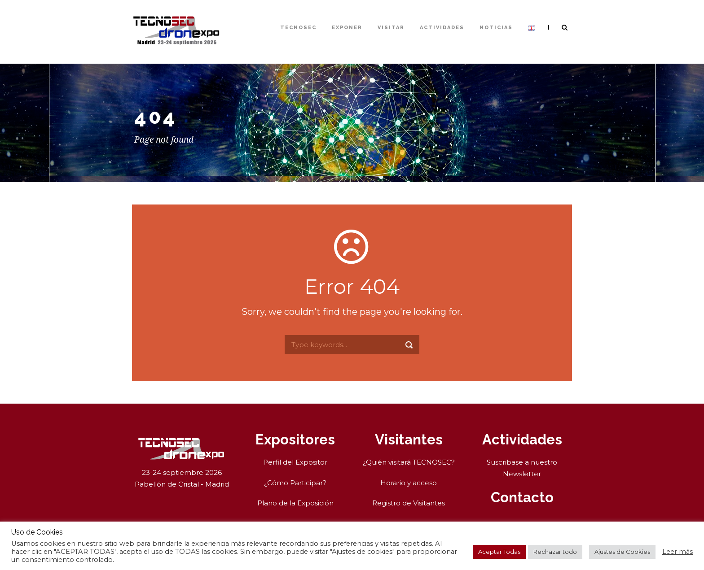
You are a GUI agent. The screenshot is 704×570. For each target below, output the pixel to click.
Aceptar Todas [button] (499, 551)
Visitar (391, 27)
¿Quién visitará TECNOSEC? (409, 462)
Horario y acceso (408, 483)
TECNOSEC (298, 27)
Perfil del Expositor (295, 462)
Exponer (347, 27)
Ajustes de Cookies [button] (622, 551)
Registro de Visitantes (408, 503)
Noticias (496, 27)
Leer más (677, 552)
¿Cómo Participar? (295, 483)
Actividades (442, 27)
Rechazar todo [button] (555, 551)
